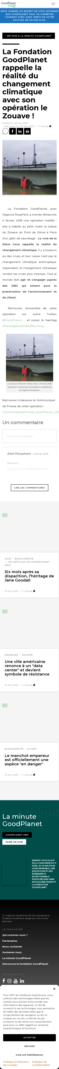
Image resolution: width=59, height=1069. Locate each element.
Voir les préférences (29, 1055)
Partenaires (9, 940)
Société (27, 654)
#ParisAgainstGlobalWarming (22, 326)
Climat (32, 748)
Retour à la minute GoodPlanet (29, 36)
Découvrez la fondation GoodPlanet (25, 963)
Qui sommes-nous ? (15, 935)
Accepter (29, 1037)
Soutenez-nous (12, 952)
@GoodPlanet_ (12, 320)
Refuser (29, 1046)
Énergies (11, 654)
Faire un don (14, 842)
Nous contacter (12, 946)
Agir (8, 558)
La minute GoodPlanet (16, 958)
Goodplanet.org (17, 834)
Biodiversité (24, 558)
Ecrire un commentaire (20, 436)
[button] (54, 988)
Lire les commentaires (29, 487)
